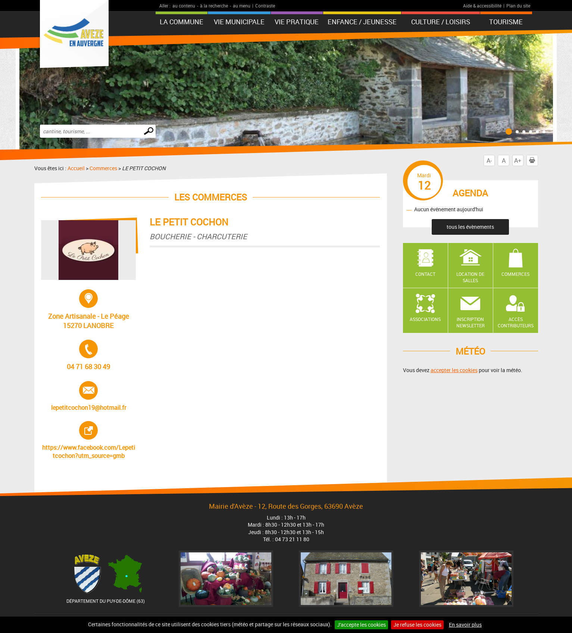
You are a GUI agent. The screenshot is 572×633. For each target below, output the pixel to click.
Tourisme (506, 21)
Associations (425, 319)
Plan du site (518, 6)
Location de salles (470, 277)
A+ (517, 160)
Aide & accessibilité (482, 6)
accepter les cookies (454, 370)
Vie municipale (239, 21)
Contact (425, 274)
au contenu (183, 6)
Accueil (76, 168)
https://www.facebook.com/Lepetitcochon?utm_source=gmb (88, 440)
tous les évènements (470, 226)
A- (489, 160)
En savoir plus (465, 624)
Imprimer (533, 160)
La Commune (181, 21)
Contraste (265, 6)
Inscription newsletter (470, 322)
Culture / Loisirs (440, 21)
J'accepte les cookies (361, 624)
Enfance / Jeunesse (362, 21)
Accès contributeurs (516, 322)
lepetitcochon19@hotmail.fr (88, 396)
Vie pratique (297, 21)
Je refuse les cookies (417, 624)
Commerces (103, 168)
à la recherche (214, 6)
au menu (241, 6)
